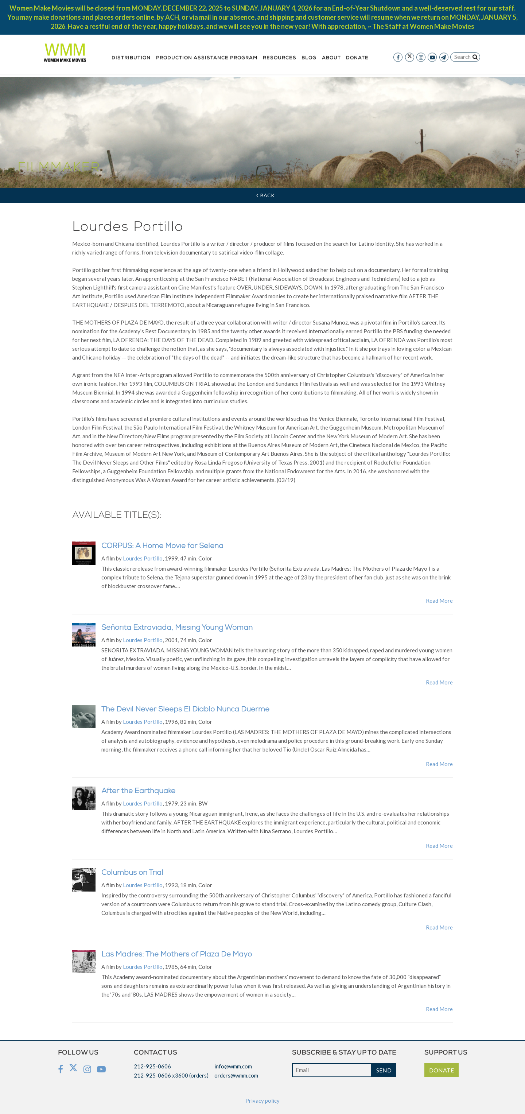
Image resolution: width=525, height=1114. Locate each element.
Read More (439, 600)
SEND (384, 1070)
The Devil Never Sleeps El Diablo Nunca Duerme (185, 710)
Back (265, 195)
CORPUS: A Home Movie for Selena (162, 546)
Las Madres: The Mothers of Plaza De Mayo (176, 955)
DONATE (441, 1070)
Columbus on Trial (132, 873)
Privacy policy (262, 1100)
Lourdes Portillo (143, 558)
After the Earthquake (138, 791)
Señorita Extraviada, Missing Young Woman (177, 628)
